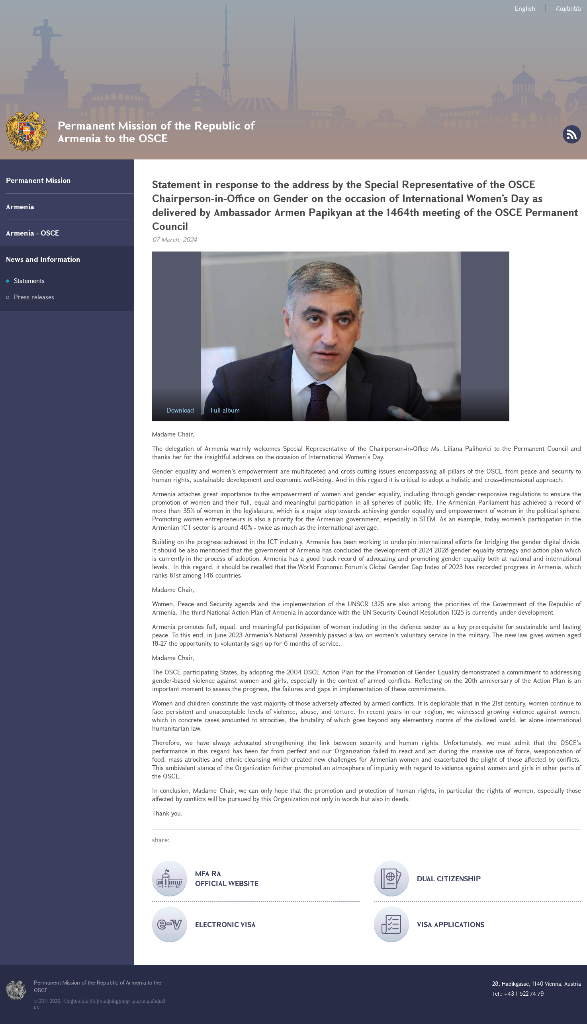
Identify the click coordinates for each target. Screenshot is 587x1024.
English (525, 8)
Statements (29, 280)
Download (180, 410)
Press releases (34, 297)
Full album (225, 410)
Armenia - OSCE (32, 233)
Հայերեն (568, 8)
